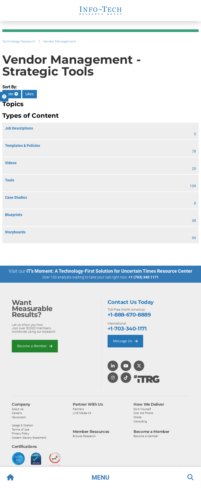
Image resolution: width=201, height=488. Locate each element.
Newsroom (19, 417)
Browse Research (84, 436)
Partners (78, 409)
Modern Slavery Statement (29, 437)
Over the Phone (143, 413)
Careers (17, 413)
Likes (29, 94)
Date (11, 94)
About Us (18, 409)
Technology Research (18, 41)
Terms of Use (20, 429)
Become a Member (34, 346)
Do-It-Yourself (142, 409)
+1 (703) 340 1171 (144, 277)
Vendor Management (59, 41)
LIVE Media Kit (82, 413)
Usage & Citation (22, 425)
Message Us (125, 341)
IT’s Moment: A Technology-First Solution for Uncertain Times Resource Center (109, 271)
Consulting (140, 421)
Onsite (137, 417)
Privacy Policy (20, 433)
